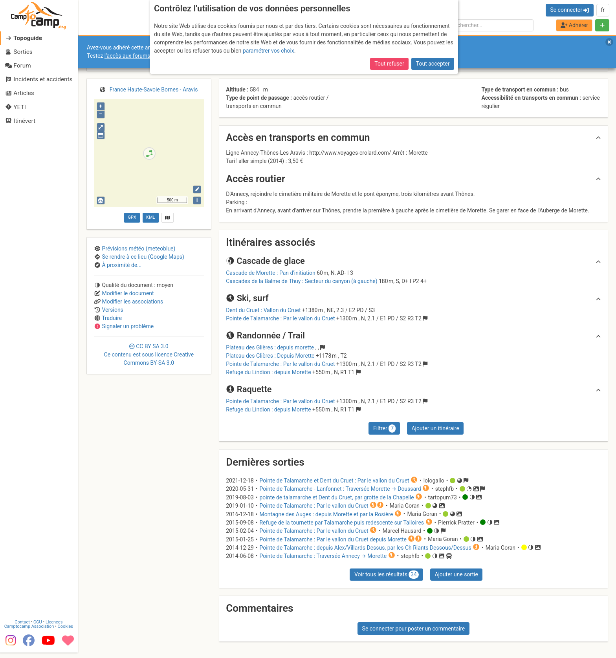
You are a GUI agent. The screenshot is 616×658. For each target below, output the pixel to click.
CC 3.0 (149, 354)
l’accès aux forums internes (138, 56)
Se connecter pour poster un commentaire (413, 628)
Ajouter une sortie (456, 574)
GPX (132, 217)
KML (150, 217)
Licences (54, 626)
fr (603, 10)
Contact (22, 626)
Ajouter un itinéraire (435, 428)
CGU (38, 626)
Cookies (65, 631)
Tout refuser (389, 63)
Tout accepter (433, 63)
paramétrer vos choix (268, 51)
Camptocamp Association (30, 631)
